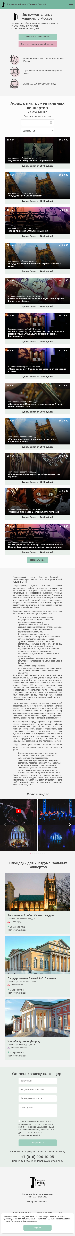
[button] (30, 853)
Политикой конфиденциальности (24, 1221)
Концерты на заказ (44, 1212)
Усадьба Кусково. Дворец (17, 1000)
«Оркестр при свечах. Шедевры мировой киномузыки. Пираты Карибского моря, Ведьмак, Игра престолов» (34, 526)
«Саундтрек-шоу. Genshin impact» (21, 173)
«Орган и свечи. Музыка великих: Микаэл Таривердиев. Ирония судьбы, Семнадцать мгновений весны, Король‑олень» (35, 315)
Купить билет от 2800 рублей (37, 166)
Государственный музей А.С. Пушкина (23, 937)
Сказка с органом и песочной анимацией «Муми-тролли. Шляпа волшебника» (31, 280)
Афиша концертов (21, 1212)
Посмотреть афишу (16, 930)
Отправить (37, 1142)
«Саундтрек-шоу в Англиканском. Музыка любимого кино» (32, 244)
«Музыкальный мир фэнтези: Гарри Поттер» (26, 138)
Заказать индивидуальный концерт (37, 44)
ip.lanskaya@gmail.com (48, 1161)
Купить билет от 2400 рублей (37, 306)
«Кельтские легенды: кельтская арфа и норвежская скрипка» (33, 454)
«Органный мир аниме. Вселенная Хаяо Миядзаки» (29, 490)
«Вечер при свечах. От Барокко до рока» (24, 209)
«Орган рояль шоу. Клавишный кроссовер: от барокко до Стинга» (36, 349)
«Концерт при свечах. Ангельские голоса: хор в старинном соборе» (36, 419)
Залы (60, 1212)
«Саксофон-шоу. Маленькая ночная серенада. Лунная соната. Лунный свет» (34, 385)
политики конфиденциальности (33, 1127)
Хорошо (37, 1228)
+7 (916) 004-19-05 (37, 1157)
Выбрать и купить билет (37, 37)
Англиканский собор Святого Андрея (22, 875)
